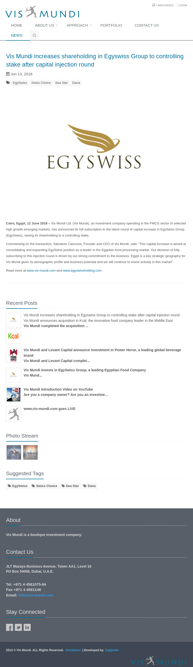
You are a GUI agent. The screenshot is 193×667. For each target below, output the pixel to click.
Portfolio (111, 25)
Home (16, 25)
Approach (77, 25)
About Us (44, 25)
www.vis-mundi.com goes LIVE (49, 409)
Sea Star (61, 83)
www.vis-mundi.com (41, 270)
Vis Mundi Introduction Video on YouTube (58, 389)
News (16, 35)
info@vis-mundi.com (35, 595)
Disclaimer (73, 650)
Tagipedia (112, 650)
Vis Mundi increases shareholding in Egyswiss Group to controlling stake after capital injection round (102, 315)
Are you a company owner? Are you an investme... (66, 395)
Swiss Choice (41, 83)
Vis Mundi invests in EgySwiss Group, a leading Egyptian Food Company (85, 370)
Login (182, 5)
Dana (76, 83)
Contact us (147, 25)
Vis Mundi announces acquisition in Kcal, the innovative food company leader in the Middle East (98, 321)
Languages (164, 5)
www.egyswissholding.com (82, 270)
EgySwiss (20, 83)
